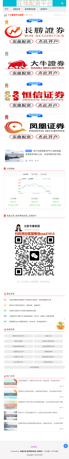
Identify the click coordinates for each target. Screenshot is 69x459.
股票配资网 (48, 351)
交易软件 (43, 9)
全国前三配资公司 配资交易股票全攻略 (22, 311)
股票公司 (48, 336)
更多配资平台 (59, 14)
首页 (6, 9)
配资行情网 (18, 341)
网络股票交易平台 (48, 357)
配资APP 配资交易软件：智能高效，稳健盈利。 (25, 305)
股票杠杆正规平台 (18, 336)
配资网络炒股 (30, 9)
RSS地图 (47, 451)
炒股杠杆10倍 (18, 357)
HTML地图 (54, 451)
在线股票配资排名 (48, 346)
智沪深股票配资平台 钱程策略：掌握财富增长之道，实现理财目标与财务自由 (44, 154)
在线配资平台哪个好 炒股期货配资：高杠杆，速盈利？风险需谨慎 (31, 316)
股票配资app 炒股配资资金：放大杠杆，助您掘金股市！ (28, 321)
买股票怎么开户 (18, 351)
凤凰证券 (16, 9)
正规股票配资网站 (18, 346)
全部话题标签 (34, 367)
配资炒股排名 (48, 362)
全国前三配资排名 (48, 341)
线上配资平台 (18, 362)
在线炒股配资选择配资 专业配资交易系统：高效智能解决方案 (30, 300)
